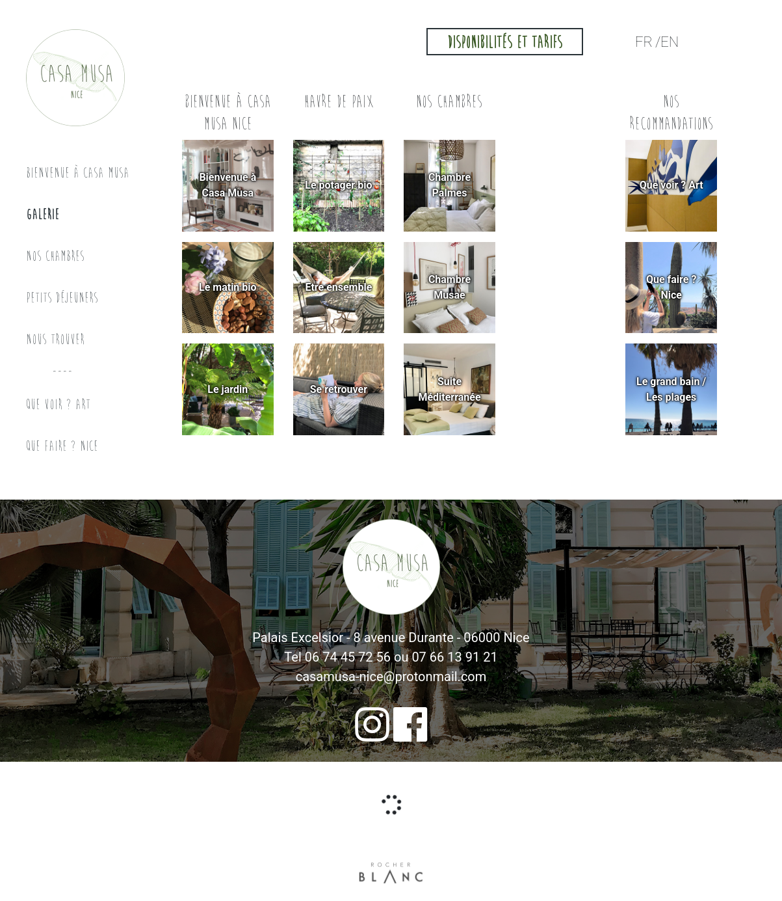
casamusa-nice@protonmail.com (391, 676)
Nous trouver (55, 339)
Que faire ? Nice (62, 446)
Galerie (42, 214)
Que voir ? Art (58, 404)
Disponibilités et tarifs (504, 42)
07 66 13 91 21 (454, 657)
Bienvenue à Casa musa (77, 173)
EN (669, 42)
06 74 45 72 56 (348, 657)
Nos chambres (55, 256)
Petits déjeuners (62, 297)
